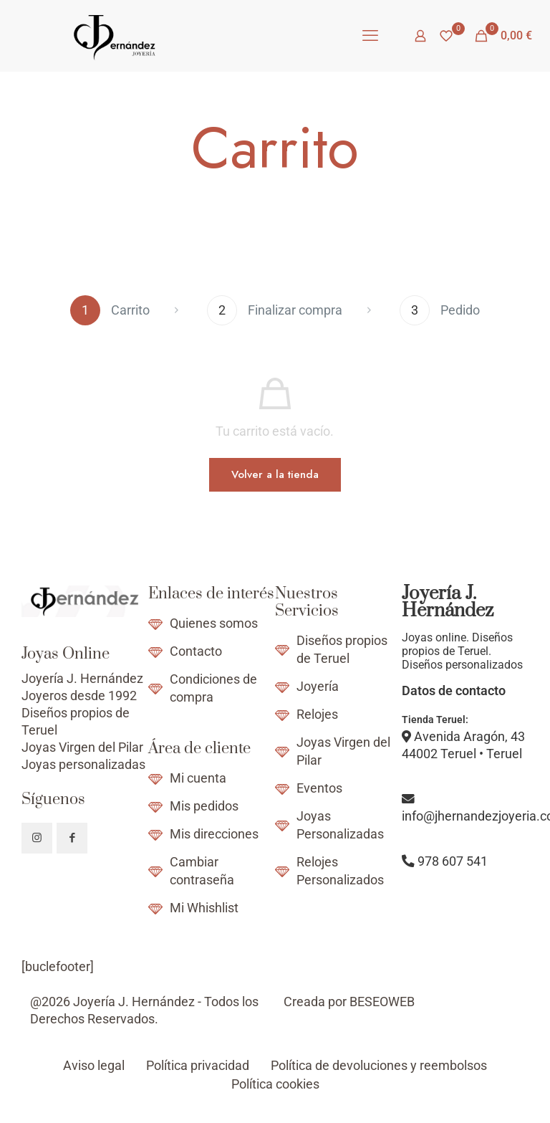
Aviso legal (94, 1066)
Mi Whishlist (204, 908)
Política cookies (275, 1084)
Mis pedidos (204, 806)
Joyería (317, 686)
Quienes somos (214, 623)
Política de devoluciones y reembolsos (379, 1066)
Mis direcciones (214, 834)
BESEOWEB (382, 1002)
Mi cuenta (198, 778)
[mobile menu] (370, 36)
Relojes (317, 714)
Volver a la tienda (275, 474)
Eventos (319, 788)
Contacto (196, 651)
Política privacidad (197, 1066)
